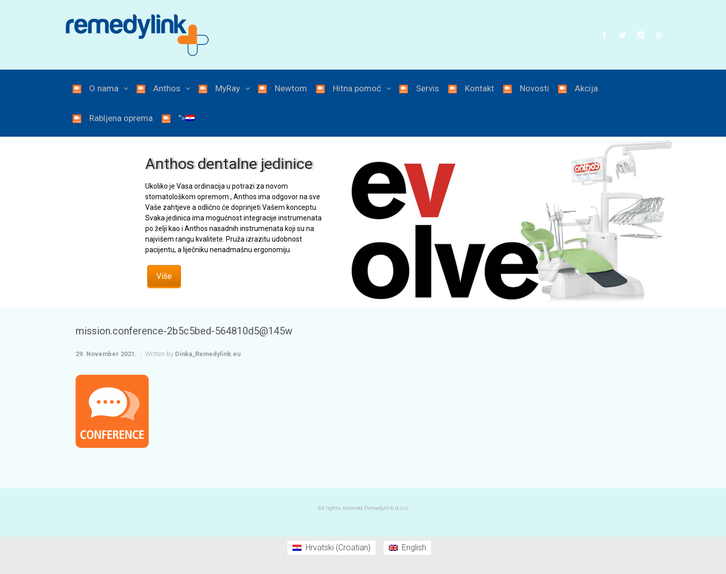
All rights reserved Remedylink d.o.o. (363, 508)
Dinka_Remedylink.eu (207, 354)
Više (164, 275)
